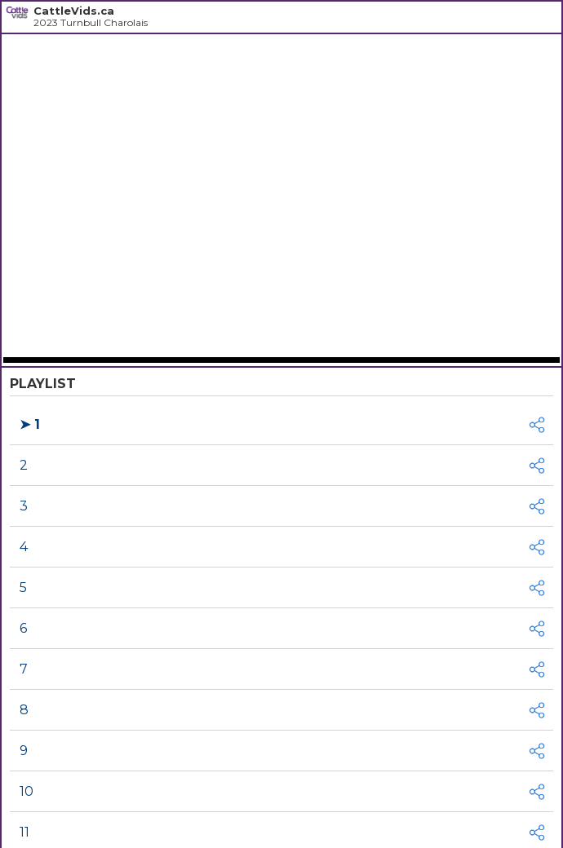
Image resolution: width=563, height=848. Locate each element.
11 (24, 832)
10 (26, 791)
